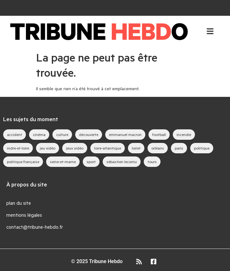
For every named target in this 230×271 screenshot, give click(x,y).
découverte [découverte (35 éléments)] (88, 134)
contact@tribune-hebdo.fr (34, 226)
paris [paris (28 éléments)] (179, 147)
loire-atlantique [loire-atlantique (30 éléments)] (107, 147)
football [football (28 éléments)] (159, 134)
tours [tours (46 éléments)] (152, 161)
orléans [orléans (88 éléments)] (157, 147)
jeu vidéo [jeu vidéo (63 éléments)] (47, 147)
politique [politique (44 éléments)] (201, 147)
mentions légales (24, 214)
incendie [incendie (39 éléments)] (184, 134)
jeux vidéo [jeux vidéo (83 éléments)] (74, 147)
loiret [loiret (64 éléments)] (136, 147)
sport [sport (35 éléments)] (91, 161)
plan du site (18, 202)
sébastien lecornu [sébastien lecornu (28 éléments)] (121, 161)
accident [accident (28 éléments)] (14, 134)
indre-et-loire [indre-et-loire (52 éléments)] (18, 147)
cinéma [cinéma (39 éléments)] (39, 134)
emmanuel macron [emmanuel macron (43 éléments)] (125, 134)
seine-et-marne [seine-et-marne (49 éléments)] (63, 161)
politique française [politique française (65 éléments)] (23, 161)
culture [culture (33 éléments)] (62, 134)
